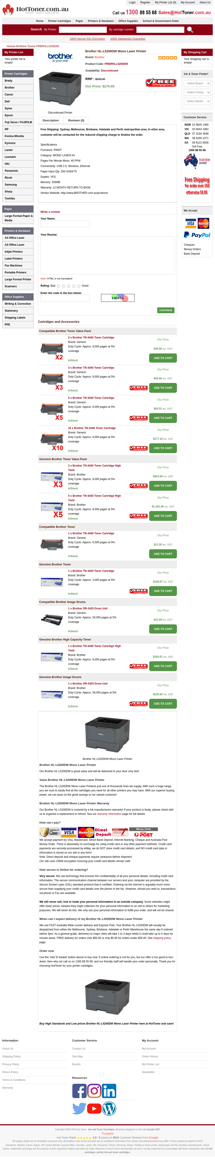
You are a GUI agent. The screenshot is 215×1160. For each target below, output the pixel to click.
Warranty (7, 1087)
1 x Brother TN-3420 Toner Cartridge (91, 571)
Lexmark (10, 156)
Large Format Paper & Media (19, 218)
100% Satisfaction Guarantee (127, 38)
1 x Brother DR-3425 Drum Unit (88, 608)
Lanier (9, 150)
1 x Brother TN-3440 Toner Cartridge (91, 533)
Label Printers (14, 258)
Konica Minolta (14, 136)
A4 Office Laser (14, 237)
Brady (8, 80)
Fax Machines (13, 265)
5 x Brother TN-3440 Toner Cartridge (91, 397)
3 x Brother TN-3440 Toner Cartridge (91, 367)
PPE (7, 324)
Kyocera (10, 143)
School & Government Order (161, 21)
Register (145, 2)
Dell (7, 101)
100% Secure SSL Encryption (87, 38)
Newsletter (148, 1072)
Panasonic (11, 170)
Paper (79, 21)
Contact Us (78, 1048)
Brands (76, 1064)
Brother (99, 57)
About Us (205, 2)
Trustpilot (108, 1133)
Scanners (11, 286)
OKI (7, 163)
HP (7, 129)
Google (153, 1137)
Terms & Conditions (14, 1080)
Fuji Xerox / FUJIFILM (18, 122)
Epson (9, 115)
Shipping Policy (11, 1056)
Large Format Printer (18, 279)
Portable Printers (15, 272)
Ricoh (8, 177)
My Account (188, 2)
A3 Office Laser (14, 244)
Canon (9, 94)
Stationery (11, 310)
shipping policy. (162, 938)
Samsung (11, 184)
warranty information (109, 814)
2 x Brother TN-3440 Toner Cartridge (91, 337)
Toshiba (10, 198)
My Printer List (150, 1064)
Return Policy (10, 1072)
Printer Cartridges (59, 21)
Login (132, 2)
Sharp (8, 191)
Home (39, 21)
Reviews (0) (76, 120)
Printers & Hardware (101, 21)
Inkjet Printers (14, 251)
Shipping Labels (15, 317)
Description (51, 120)
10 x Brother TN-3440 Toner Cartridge (92, 428)
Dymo (8, 108)
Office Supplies (128, 21)
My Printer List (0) (165, 2)
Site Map (77, 1056)
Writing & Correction (18, 303)
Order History (150, 1056)
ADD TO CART (163, 358)
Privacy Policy (10, 1064)
